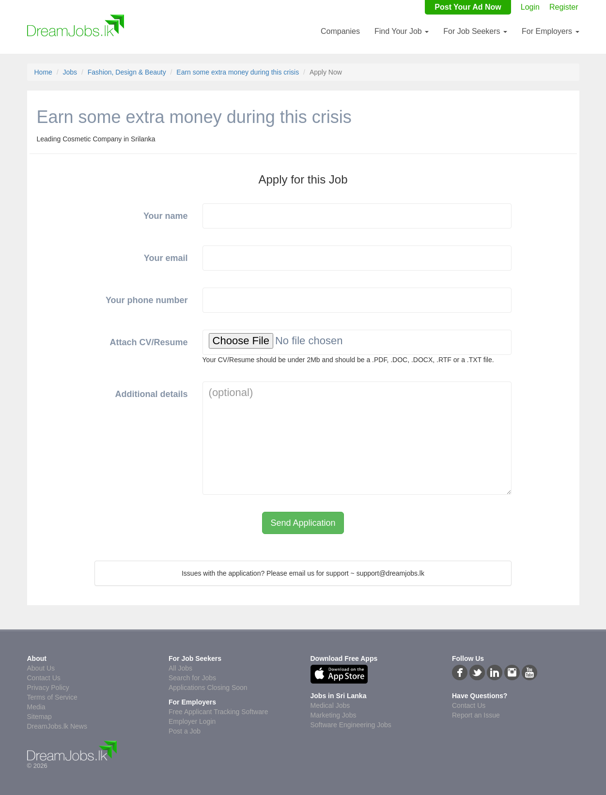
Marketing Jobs (334, 715)
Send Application (302, 523)
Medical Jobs (330, 705)
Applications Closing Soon (208, 687)
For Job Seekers (475, 31)
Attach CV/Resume (149, 342)
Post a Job (185, 731)
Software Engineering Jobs (351, 725)
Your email (166, 258)
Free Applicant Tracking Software (218, 712)
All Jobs (180, 668)
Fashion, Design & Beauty (127, 72)
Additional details (151, 394)
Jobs (70, 72)
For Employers (550, 31)
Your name (165, 216)
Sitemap (39, 716)
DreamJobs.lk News (57, 726)
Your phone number (147, 300)
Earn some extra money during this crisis (237, 72)
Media (36, 707)
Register (563, 7)
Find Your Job (401, 31)
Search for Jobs (192, 678)
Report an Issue (476, 715)
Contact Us (44, 678)
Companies (340, 31)
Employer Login (192, 721)
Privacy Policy (48, 687)
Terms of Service (52, 697)
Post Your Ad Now (468, 7)
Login (530, 7)
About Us (41, 668)
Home (43, 72)
